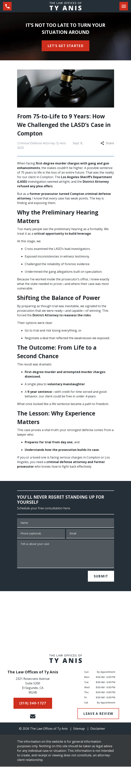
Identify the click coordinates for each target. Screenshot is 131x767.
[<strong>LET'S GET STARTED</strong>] (65, 45)
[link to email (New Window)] (32, 716)
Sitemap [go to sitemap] (79, 728)
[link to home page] (65, 6)
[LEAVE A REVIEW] (98, 713)
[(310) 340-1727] (32, 703)
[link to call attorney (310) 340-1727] (7, 6)
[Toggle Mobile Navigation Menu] (123, 6)
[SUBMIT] (101, 576)
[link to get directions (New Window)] (33, 686)
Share (107, 143)
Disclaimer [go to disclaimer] (97, 728)
